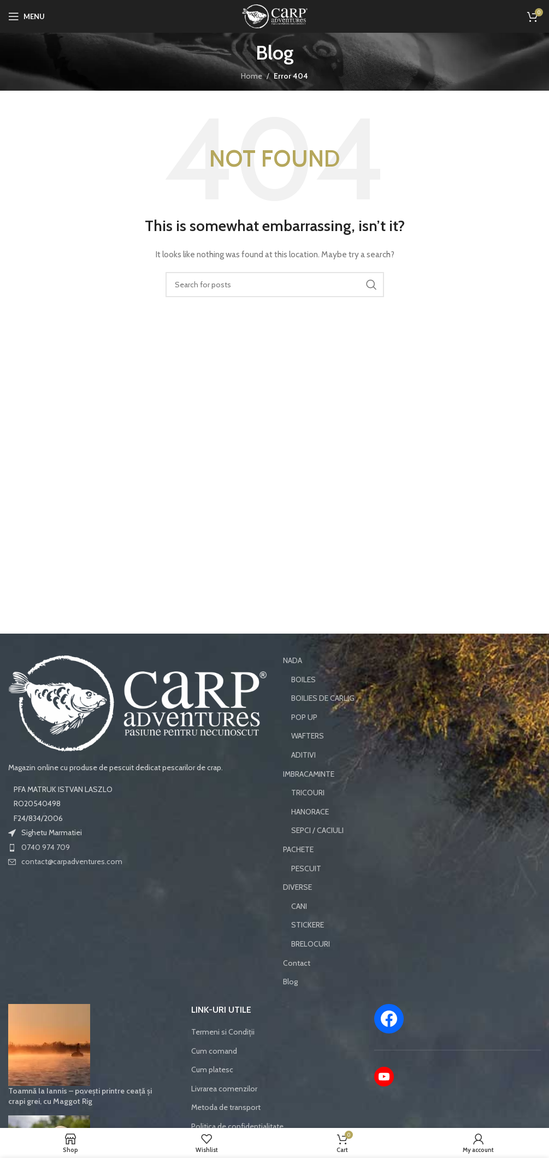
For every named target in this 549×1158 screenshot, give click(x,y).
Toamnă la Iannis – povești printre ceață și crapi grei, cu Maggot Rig (80, 1096)
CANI (299, 906)
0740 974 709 (45, 847)
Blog (290, 981)
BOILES (303, 679)
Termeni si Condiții (223, 1032)
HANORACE (310, 812)
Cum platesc (212, 1069)
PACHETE (298, 849)
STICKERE (307, 925)
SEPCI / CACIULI (317, 830)
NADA (292, 660)
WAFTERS (307, 736)
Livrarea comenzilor (224, 1089)
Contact (296, 963)
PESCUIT (306, 868)
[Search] (275, 284)
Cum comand (214, 1051)
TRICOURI (307, 792)
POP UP (304, 717)
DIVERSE (297, 887)
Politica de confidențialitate (237, 1126)
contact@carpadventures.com (71, 861)
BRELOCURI (310, 944)
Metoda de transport (226, 1107)
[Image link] (137, 702)
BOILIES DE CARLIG (323, 698)
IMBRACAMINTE (308, 774)
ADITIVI (303, 755)
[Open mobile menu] (26, 16)
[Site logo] (275, 15)
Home (251, 76)
